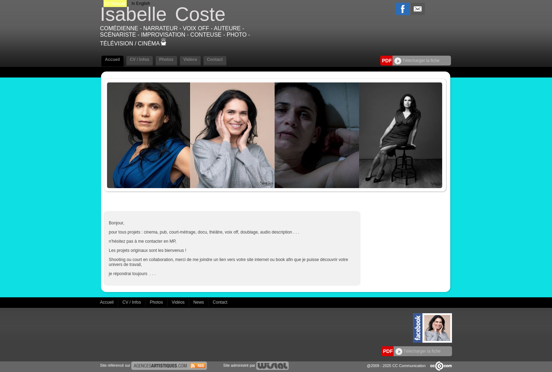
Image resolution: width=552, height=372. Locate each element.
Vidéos (190, 59)
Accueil (112, 59)
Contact (215, 59)
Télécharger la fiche (417, 60)
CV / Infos (139, 59)
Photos (166, 59)
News (199, 302)
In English (140, 3)
